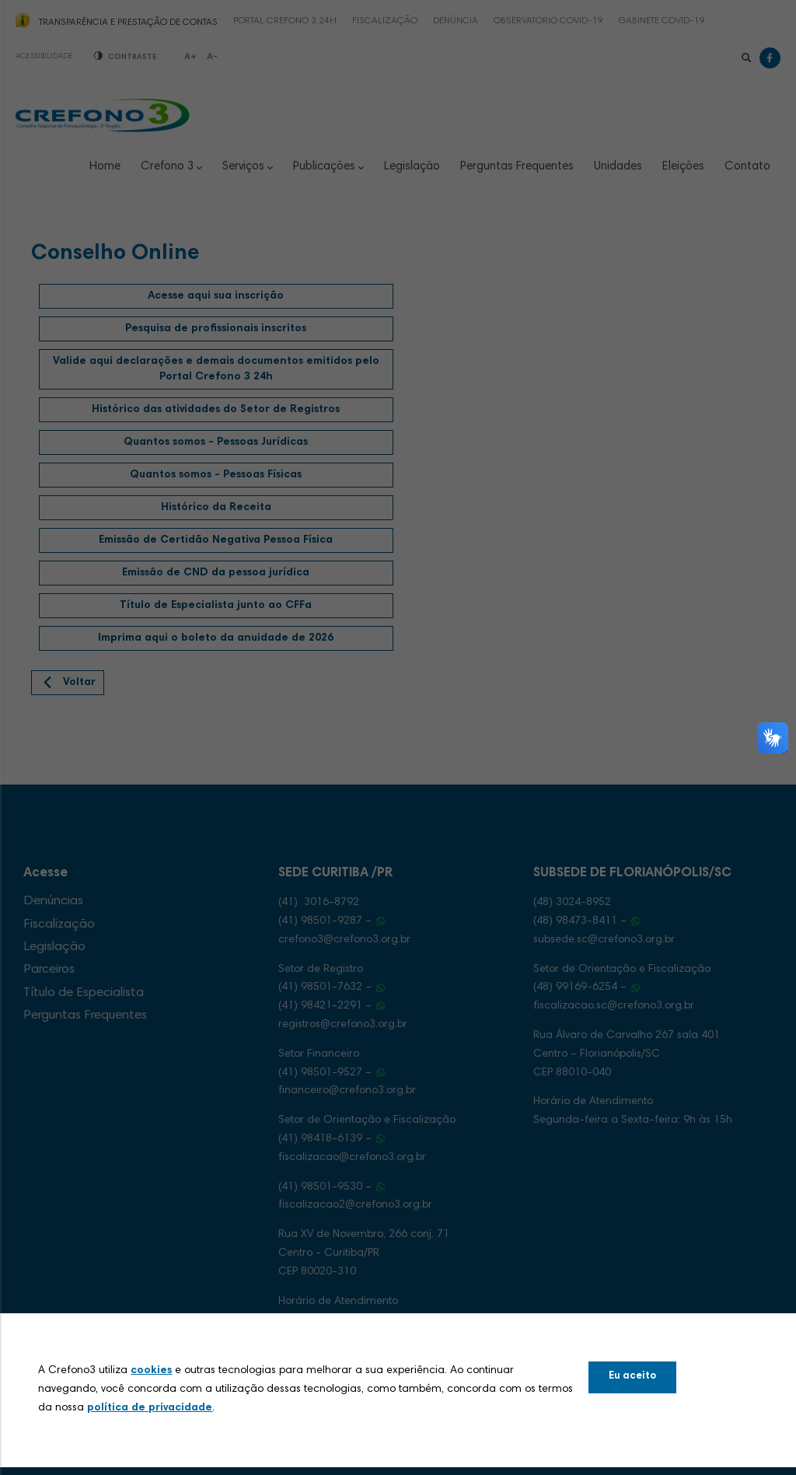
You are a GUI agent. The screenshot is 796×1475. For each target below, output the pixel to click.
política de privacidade (149, 1408)
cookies (151, 1370)
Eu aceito (632, 1377)
